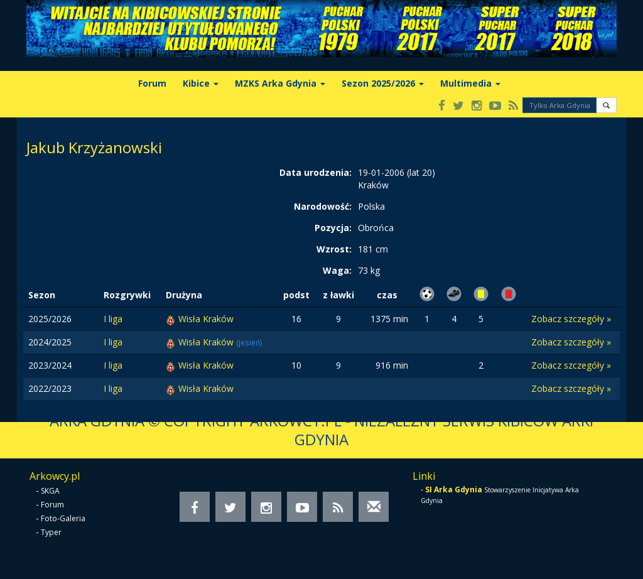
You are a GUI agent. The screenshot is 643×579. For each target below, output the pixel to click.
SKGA (50, 490)
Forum (152, 83)
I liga (113, 319)
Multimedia (470, 83)
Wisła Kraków (206, 319)
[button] (606, 105)
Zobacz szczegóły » (571, 319)
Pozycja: (333, 228)
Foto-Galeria (63, 518)
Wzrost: (334, 249)
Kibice (201, 83)
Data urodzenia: (315, 172)
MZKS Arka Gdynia (280, 83)
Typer (51, 532)
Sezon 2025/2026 (383, 83)
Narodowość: (323, 206)
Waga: (337, 270)
